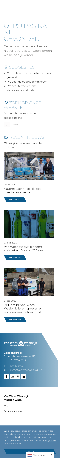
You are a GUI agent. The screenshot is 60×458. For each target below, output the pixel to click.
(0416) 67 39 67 (19, 366)
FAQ (6, 405)
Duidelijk (30, 451)
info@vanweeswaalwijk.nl (26, 370)
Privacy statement (13, 411)
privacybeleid (18, 443)
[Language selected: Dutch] (40, 455)
